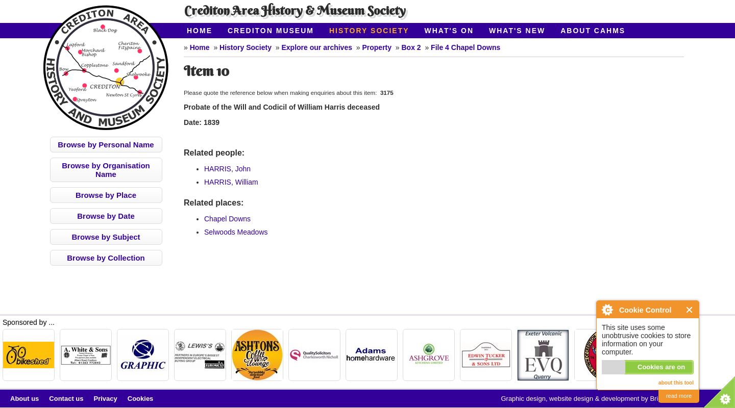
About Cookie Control (607, 309)
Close (690, 310)
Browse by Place (106, 195)
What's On (449, 31)
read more (679, 396)
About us (24, 398)
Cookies (141, 398)
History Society (369, 31)
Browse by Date (106, 216)
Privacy (105, 398)
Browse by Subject (105, 237)
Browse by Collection (106, 257)
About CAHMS (592, 31)
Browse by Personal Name (106, 144)
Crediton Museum (271, 31)
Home (199, 31)
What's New (517, 31)
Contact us (66, 398)
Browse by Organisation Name (106, 169)
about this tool (676, 383)
